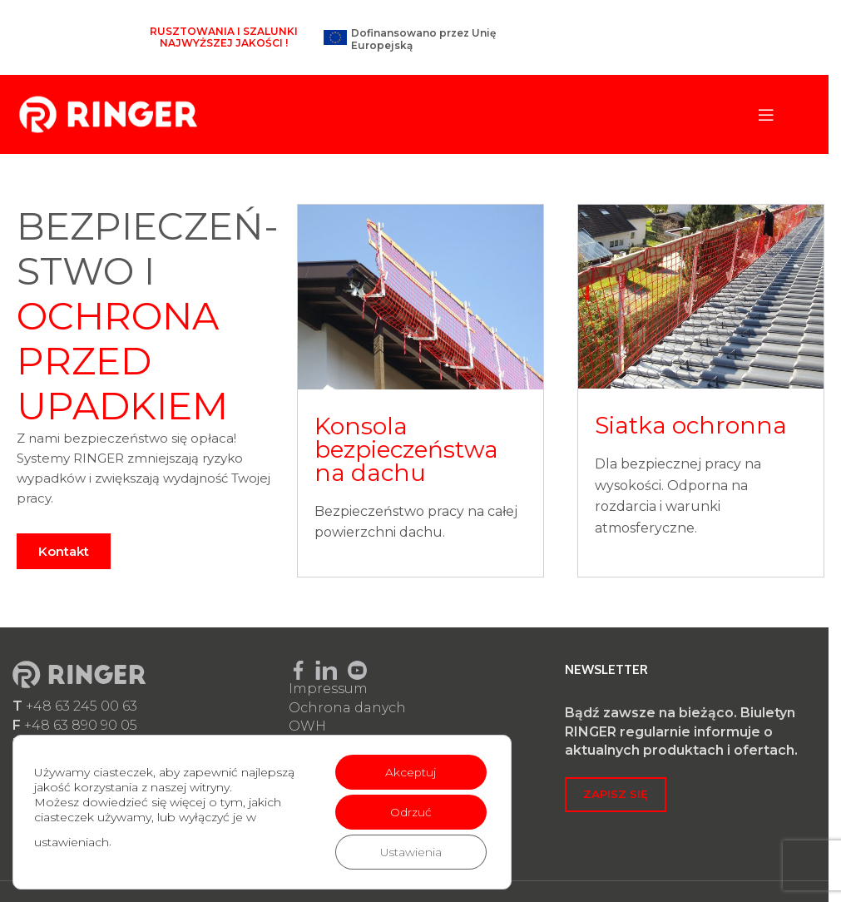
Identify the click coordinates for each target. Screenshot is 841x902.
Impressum (328, 688)
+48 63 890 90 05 (80, 725)
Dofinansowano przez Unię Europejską (423, 39)
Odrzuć (410, 812)
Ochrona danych (347, 708)
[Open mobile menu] (766, 114)
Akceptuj (410, 772)
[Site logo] (108, 113)
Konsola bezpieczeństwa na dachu (406, 449)
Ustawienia (410, 852)
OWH (307, 726)
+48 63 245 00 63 (81, 706)
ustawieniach (71, 842)
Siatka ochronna (691, 425)
